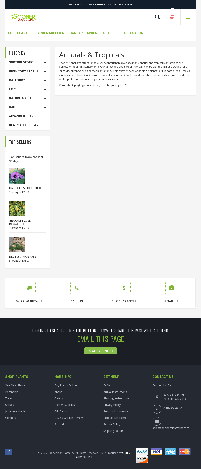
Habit (13, 107)
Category (17, 80)
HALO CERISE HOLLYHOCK (26, 188)
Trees (9, 398)
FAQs (106, 385)
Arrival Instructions (115, 392)
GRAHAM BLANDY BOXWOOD (21, 222)
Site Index (60, 424)
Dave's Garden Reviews (69, 418)
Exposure (17, 89)
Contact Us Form (163, 385)
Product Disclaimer (115, 418)
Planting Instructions (116, 398)
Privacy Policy (112, 405)
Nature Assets (21, 98)
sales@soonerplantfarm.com (171, 428)
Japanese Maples (16, 411)
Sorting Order (21, 62)
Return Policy (111, 424)
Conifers (10, 418)
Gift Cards (60, 411)
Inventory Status (23, 71)
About (58, 392)
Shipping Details (113, 431)
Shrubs (9, 405)
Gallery (58, 398)
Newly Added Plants (25, 125)
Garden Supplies (64, 405)
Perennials (11, 392)
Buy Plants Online (65, 385)
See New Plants (15, 385)
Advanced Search (23, 116)
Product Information (116, 411)
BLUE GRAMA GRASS (22, 256)
